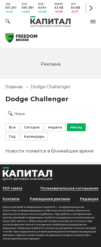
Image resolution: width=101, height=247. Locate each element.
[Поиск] (7, 22)
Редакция (89, 199)
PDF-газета (12, 188)
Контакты (11, 199)
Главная (14, 86)
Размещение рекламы (50, 199)
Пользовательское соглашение (69, 188)
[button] (93, 21)
